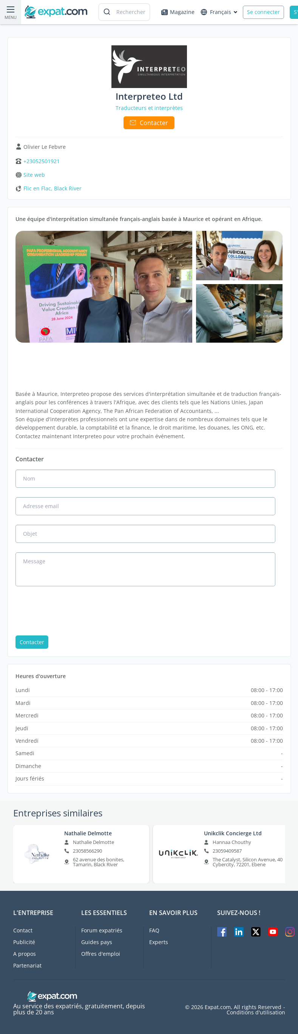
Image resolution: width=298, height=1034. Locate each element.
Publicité (24, 942)
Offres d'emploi (100, 953)
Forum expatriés (101, 930)
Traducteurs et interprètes (149, 107)
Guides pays (96, 942)
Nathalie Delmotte (88, 833)
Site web (34, 175)
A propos (24, 953)
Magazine (178, 11)
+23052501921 (41, 161)
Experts (158, 942)
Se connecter (263, 11)
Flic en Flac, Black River (52, 188)
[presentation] (72, 611)
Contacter (149, 123)
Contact (22, 930)
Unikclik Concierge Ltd (233, 833)
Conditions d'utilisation (256, 1012)
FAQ (154, 930)
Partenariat (27, 965)
